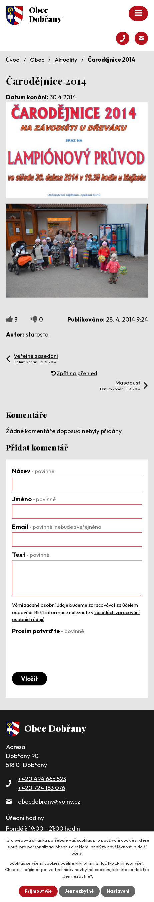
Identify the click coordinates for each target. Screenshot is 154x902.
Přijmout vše (38, 891)
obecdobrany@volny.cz (49, 801)
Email (56, 526)
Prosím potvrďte (48, 631)
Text (30, 554)
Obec (37, 59)
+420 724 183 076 (41, 788)
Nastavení (118, 891)
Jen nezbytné (79, 891)
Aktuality (66, 59)
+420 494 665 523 (42, 779)
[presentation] (62, 650)
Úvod (13, 59)
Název (33, 471)
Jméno (34, 499)
